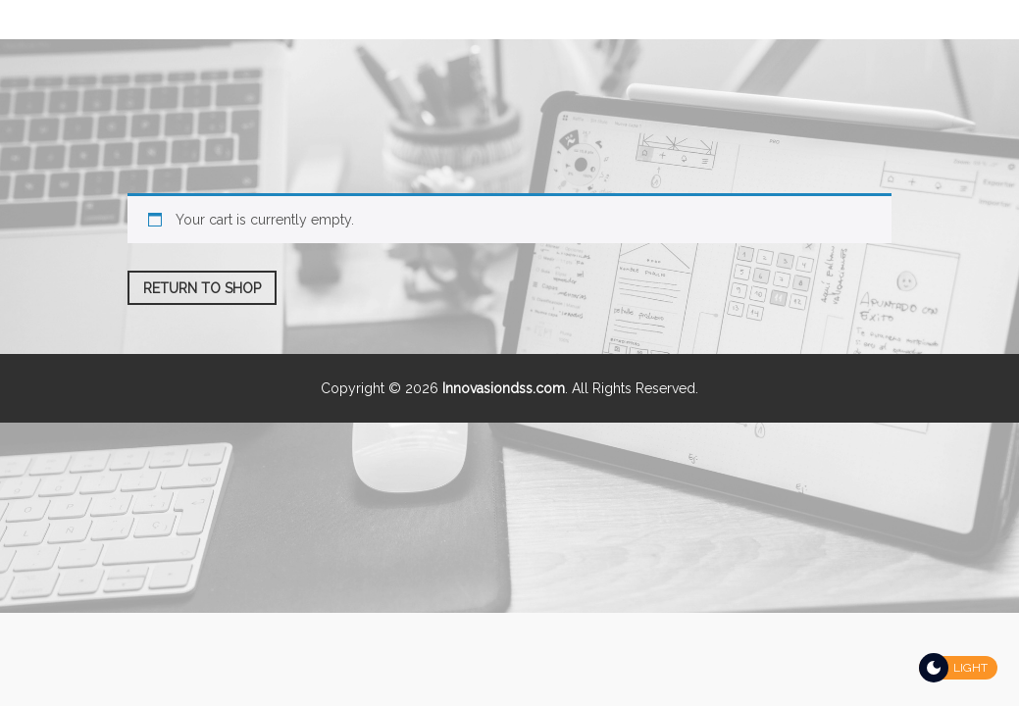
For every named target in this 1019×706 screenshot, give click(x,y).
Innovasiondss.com (503, 388)
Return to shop (202, 288)
